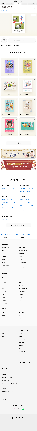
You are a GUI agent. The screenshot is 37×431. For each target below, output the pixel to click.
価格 (3, 250)
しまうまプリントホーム (24, 333)
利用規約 (4, 388)
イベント (21, 259)
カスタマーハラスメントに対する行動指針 (10, 384)
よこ (6, 219)
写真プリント (22, 336)
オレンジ (22, 208)
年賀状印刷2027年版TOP (7, 234)
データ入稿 (4, 303)
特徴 (3, 312)
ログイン (4, 336)
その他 (11, 207)
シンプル (4, 285)
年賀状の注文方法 (5, 265)
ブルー (32, 202)
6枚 (24, 191)
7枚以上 (28, 191)
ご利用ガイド (4, 262)
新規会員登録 (4, 333)
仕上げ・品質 (4, 253)
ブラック (28, 199)
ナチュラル (4, 291)
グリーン (27, 205)
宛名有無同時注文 (23, 312)
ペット (20, 300)
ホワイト (22, 199)
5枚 (21, 191)
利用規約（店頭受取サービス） (8, 391)
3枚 (30, 188)
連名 (20, 315)
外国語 (6, 207)
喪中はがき (21, 342)
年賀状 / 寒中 (17, 3)
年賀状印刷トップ (5, 247)
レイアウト (21, 318)
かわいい (4, 288)
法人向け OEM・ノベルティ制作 (25, 362)
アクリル (21, 357)
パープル (28, 202)
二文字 (7, 199)
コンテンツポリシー (6, 396)
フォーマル (11, 188)
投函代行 (21, 256)
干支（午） (21, 277)
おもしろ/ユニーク (23, 288)
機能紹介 (4, 259)
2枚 (27, 188)
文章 (3, 207)
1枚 (24, 188)
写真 (3, 3)
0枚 (21, 188)
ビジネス (4, 294)
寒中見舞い (21, 345)
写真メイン (21, 280)
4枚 (32, 188)
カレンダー (21, 354)
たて (3, 219)
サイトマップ (4, 399)
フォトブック (9, 3)
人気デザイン (4, 283)
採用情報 (4, 374)
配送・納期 (21, 253)
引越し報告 (4, 300)
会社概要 (4, 372)
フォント (4, 318)
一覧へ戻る (4, 10)
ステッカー (21, 359)
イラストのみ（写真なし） (7, 280)
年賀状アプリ (22, 265)
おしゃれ (21, 285)
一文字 (3, 199)
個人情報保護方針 (5, 380)
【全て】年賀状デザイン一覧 (23, 234)
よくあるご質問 (5, 268)
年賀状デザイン (22, 247)
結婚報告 (4, 297)
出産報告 (21, 297)
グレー (31, 208)
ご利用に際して (22, 268)
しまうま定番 (22, 291)
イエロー (32, 205)
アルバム (24, 3)
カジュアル (4, 188)
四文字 (12, 199)
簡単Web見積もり (23, 250)
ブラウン (22, 202)
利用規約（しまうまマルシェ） (8, 394)
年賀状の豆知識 (22, 262)
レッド (27, 208)
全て (3, 277)
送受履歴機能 (4, 321)
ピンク (22, 205)
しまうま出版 (31, 3)
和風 (20, 283)
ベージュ (22, 211)
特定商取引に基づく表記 (7, 377)
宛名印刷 (4, 256)
